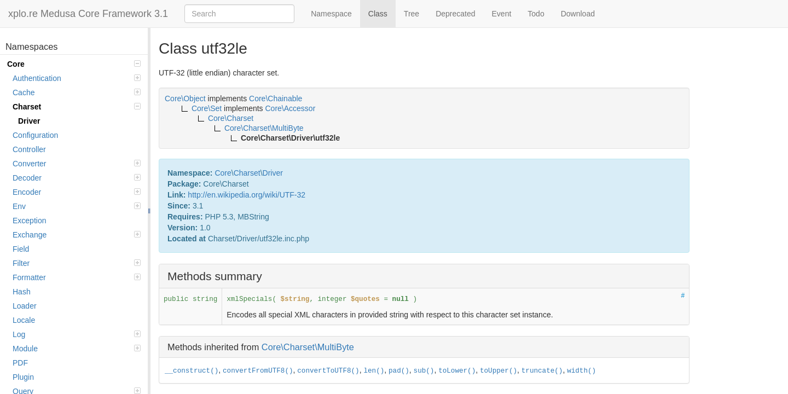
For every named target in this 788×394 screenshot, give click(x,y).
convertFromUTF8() (258, 371)
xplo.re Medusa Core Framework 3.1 (88, 13)
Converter (77, 163)
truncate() (542, 371)
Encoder (77, 192)
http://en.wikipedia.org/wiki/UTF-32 (246, 194)
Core (74, 64)
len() (373, 371)
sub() (424, 371)
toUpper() (498, 371)
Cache (77, 92)
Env (77, 206)
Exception (29, 220)
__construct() (191, 371)
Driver (29, 121)
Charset (77, 106)
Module (77, 348)
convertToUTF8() (328, 371)
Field (21, 249)
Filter (77, 263)
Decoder (77, 177)
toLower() (457, 371)
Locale (24, 320)
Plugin (23, 377)
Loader (25, 306)
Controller (29, 149)
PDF (20, 362)
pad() (399, 371)
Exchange (77, 234)
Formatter (77, 277)
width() (581, 371)
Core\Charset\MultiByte (308, 347)
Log (77, 334)
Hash (22, 291)
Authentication (77, 78)
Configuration (35, 135)
